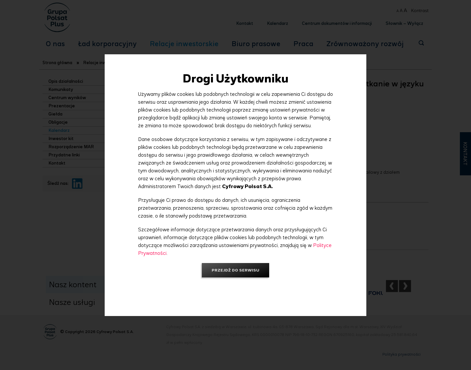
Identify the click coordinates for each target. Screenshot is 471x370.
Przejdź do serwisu (235, 270)
